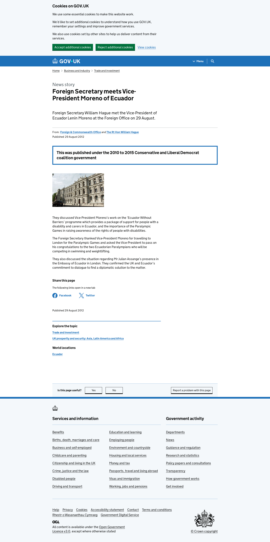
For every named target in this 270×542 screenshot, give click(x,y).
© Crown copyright (204, 531)
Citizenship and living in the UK (73, 463)
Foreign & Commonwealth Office (80, 132)
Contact (133, 510)
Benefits (58, 432)
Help (55, 510)
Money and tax (119, 463)
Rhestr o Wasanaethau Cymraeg (74, 515)
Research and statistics (182, 455)
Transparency (175, 471)
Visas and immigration (124, 479)
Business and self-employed (72, 448)
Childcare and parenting (69, 455)
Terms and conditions (157, 510)
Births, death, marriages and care (75, 440)
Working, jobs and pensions (128, 486)
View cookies (147, 47)
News (170, 440)
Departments (175, 432)
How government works (182, 479)
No (117, 390)
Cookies (81, 510)
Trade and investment (107, 70)
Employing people (121, 440)
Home (56, 70)
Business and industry (77, 70)
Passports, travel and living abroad (133, 471)
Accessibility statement (107, 510)
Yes (97, 390)
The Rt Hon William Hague (122, 132)
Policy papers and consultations (188, 463)
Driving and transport (67, 486)
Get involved (175, 486)
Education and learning (125, 432)
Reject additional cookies (115, 47)
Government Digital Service (120, 515)
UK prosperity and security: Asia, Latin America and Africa (88, 338)
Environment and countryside (129, 448)
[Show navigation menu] (198, 61)
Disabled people (63, 479)
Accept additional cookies (72, 47)
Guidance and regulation (183, 448)
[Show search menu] (212, 61)
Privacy (68, 510)
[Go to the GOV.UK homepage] (66, 61)
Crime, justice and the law (70, 471)
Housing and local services (128, 455)
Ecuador (57, 354)
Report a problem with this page (192, 390)
